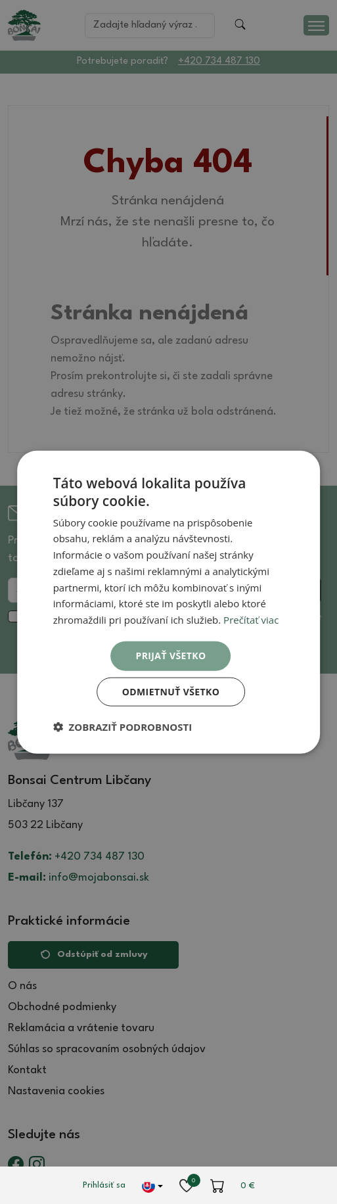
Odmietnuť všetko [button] (171, 691)
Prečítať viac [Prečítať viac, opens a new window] (251, 619)
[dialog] (169, 602)
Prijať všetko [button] (170, 655)
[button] (122, 726)
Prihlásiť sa (104, 1185)
